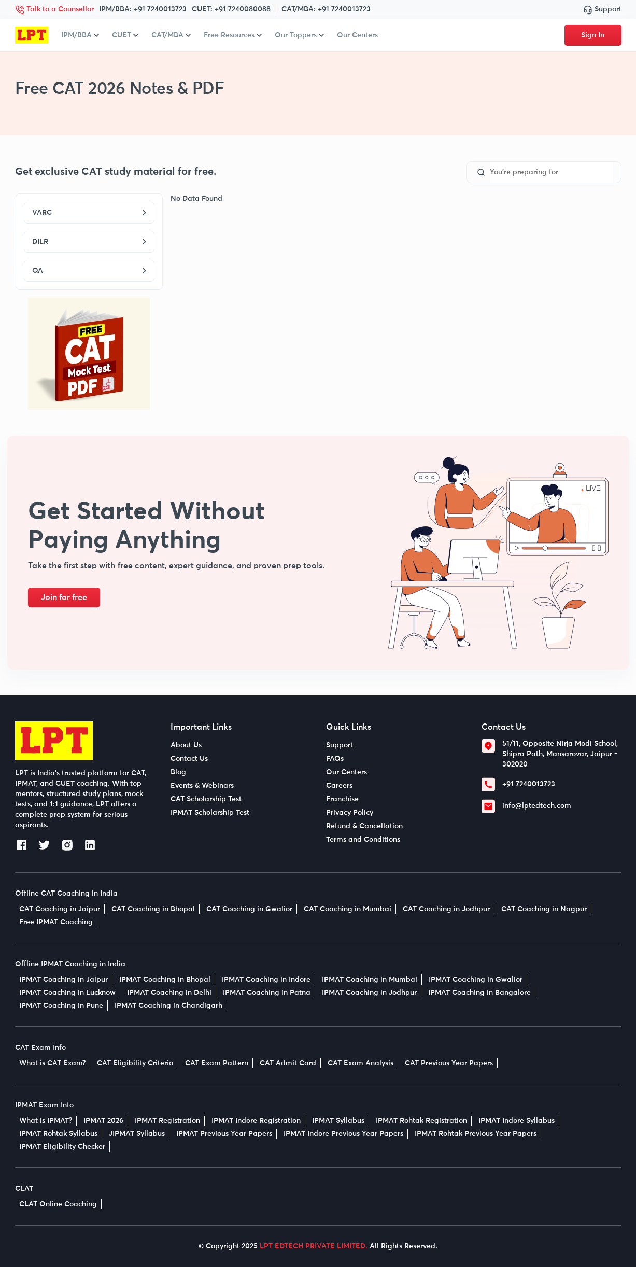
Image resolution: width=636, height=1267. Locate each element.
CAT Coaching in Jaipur (59, 909)
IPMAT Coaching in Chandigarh (168, 1005)
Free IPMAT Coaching (56, 922)
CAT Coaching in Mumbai (347, 909)
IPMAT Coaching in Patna (266, 992)
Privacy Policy (349, 812)
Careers (339, 785)
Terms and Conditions (363, 839)
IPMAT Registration (167, 1120)
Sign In (592, 35)
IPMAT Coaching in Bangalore (479, 992)
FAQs (335, 758)
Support (602, 9)
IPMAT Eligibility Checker (62, 1146)
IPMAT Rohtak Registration (421, 1120)
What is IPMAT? (45, 1120)
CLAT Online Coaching (58, 1204)
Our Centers (357, 35)
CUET (125, 35)
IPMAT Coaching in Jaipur (63, 979)
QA (89, 270)
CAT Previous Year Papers (449, 1063)
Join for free (64, 597)
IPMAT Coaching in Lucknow (67, 992)
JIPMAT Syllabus (137, 1133)
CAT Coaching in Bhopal (153, 909)
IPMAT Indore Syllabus (516, 1120)
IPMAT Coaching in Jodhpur (369, 992)
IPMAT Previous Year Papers (224, 1133)
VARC (89, 212)
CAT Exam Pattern (216, 1063)
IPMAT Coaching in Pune (61, 1005)
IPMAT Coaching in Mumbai (369, 979)
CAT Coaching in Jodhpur (446, 909)
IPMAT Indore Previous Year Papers (343, 1133)
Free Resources (233, 35)
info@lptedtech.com (536, 806)
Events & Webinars (202, 785)
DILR (89, 241)
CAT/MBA (171, 35)
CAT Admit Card (288, 1063)
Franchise (342, 799)
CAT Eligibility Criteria (135, 1063)
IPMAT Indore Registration (256, 1120)
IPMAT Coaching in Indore (266, 979)
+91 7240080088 (243, 9)
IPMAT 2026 (103, 1120)
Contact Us (189, 758)
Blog (178, 772)
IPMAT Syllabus (338, 1120)
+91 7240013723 (160, 9)
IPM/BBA (80, 35)
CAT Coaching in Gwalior (249, 909)
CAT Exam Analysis (360, 1063)
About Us (186, 745)
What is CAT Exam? (52, 1063)
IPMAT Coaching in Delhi (169, 992)
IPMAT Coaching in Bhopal (164, 979)
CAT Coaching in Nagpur (544, 909)
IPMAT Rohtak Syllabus (58, 1133)
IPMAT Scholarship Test (210, 812)
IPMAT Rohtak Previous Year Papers (475, 1133)
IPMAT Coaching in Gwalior (475, 979)
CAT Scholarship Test (206, 799)
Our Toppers (299, 35)
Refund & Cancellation (364, 826)
